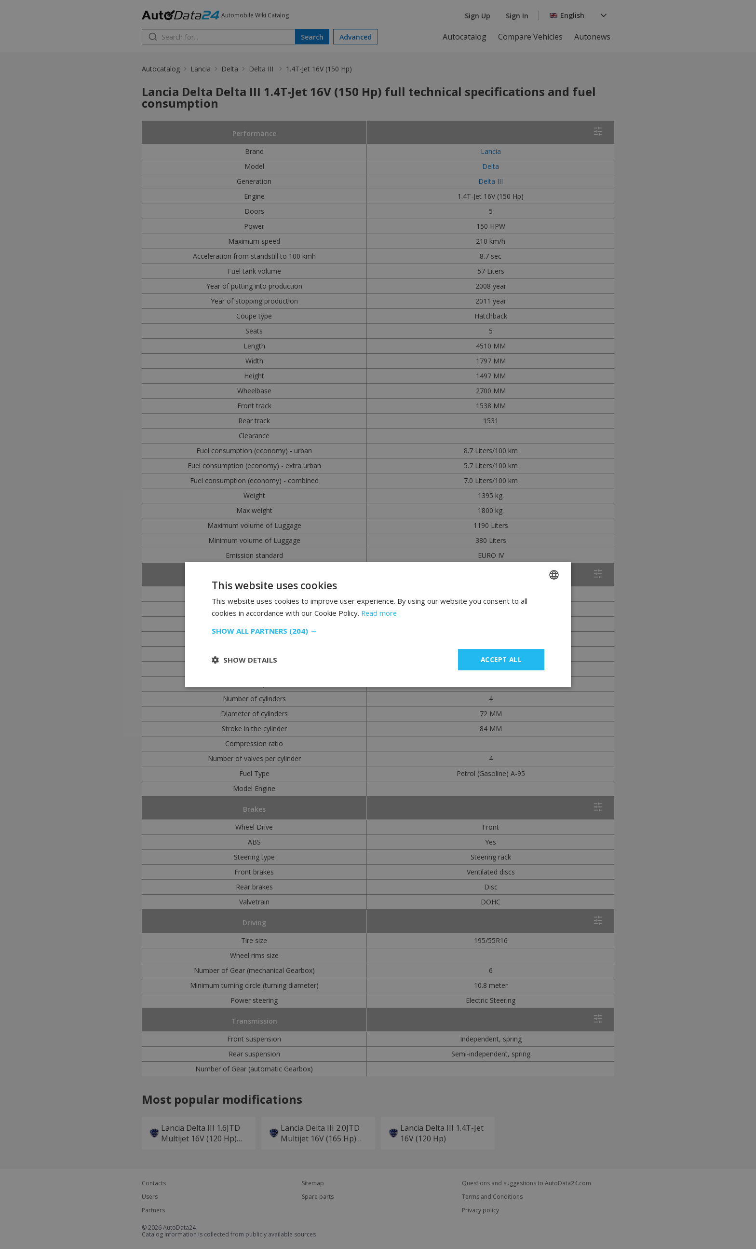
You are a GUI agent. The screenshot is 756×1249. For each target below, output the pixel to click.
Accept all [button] (501, 659)
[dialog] (378, 624)
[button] (378, 630)
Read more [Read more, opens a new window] (379, 613)
